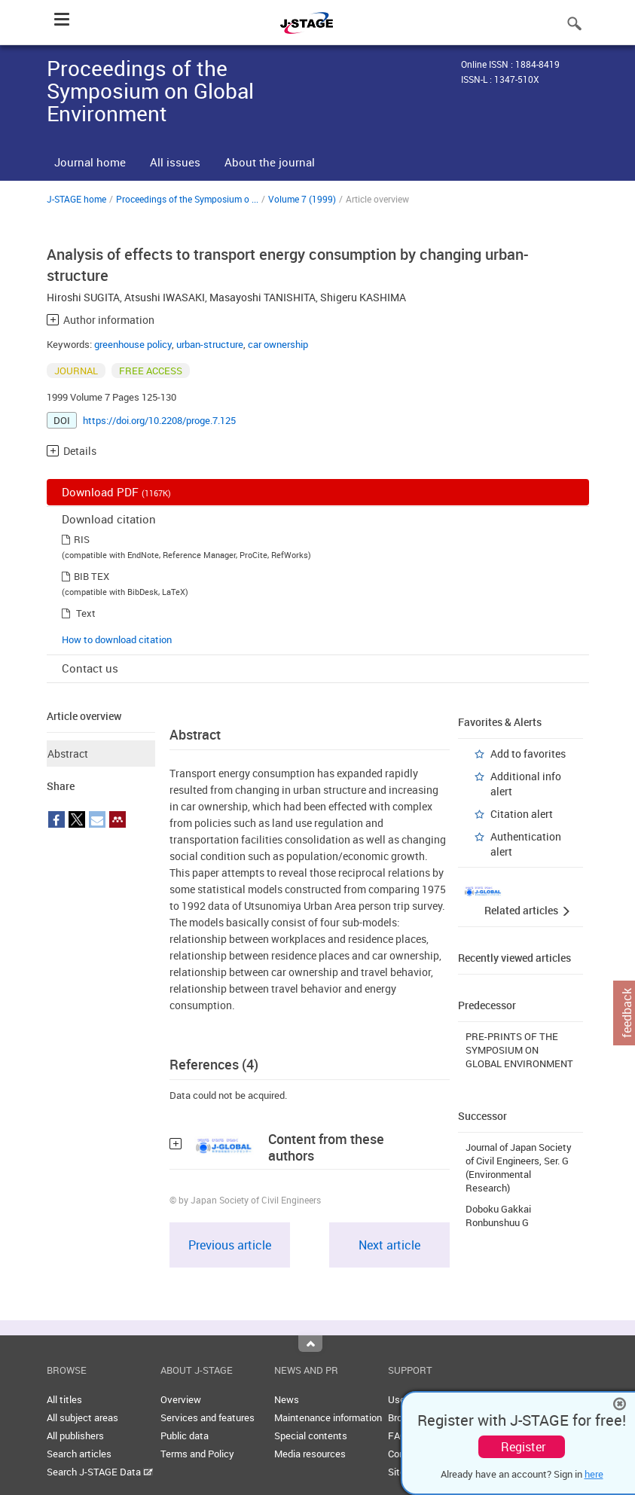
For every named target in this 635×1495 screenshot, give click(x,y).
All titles (64, 1399)
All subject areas (82, 1417)
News (286, 1399)
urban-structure (209, 344)
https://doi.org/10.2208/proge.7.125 (159, 420)
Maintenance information (328, 1417)
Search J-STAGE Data (100, 1471)
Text (86, 613)
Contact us (90, 668)
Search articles (79, 1453)
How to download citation (117, 639)
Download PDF (116, 491)
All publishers (75, 1435)
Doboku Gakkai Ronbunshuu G (498, 1215)
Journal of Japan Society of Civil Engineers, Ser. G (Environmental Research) (519, 1167)
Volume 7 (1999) (302, 199)
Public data (184, 1435)
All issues (175, 161)
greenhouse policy (133, 344)
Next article (389, 1245)
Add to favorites (528, 753)
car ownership (278, 344)
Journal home (90, 161)
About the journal (269, 161)
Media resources (310, 1453)
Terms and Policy (197, 1453)
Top (310, 1343)
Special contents (310, 1435)
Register (523, 1447)
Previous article (229, 1245)
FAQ (397, 1435)
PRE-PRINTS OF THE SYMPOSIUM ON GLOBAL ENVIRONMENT (519, 1050)
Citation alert (521, 814)
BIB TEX (91, 576)
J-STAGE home (76, 199)
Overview (180, 1399)
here (594, 1474)
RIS (82, 539)
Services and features (207, 1417)
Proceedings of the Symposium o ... (187, 199)
